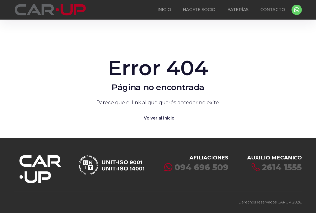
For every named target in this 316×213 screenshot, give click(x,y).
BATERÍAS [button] (238, 9)
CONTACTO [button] (272, 9)
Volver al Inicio (159, 118)
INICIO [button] (164, 9)
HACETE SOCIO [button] (199, 9)
